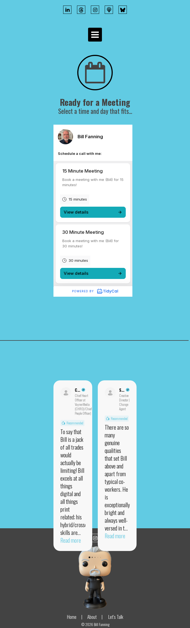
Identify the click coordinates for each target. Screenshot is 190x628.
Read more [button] (70, 540)
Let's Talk (115, 616)
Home (71, 616)
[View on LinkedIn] (65, 392)
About (92, 616)
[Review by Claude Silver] (80, 389)
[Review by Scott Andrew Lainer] (124, 389)
